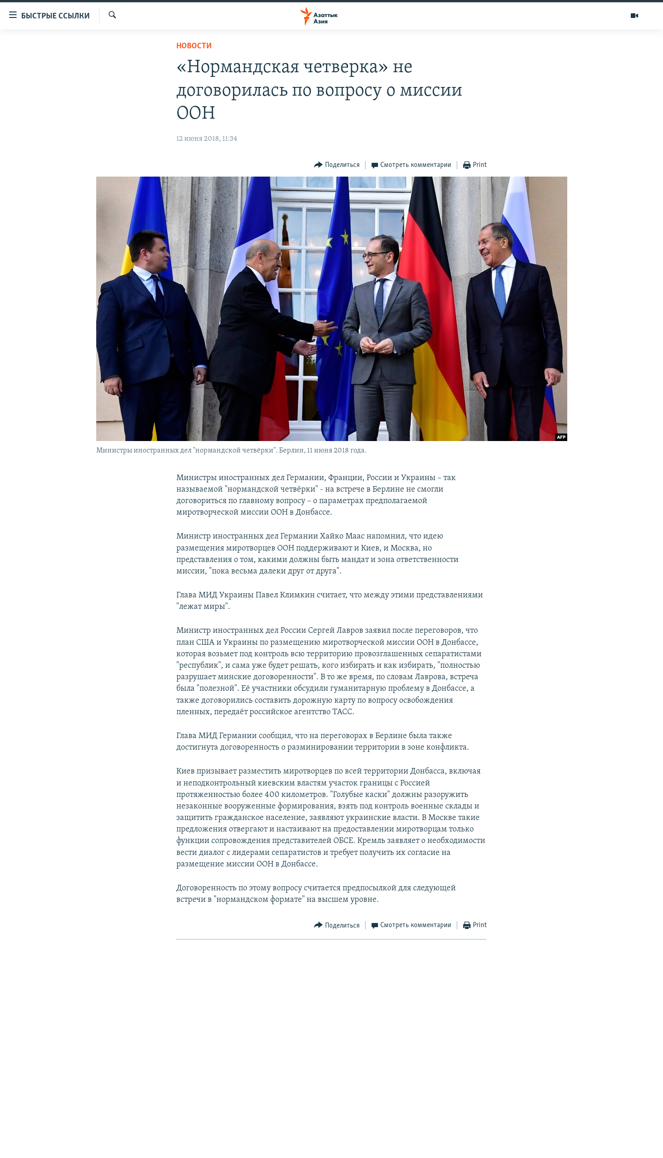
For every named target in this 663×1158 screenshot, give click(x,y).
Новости (194, 46)
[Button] (337, 165)
